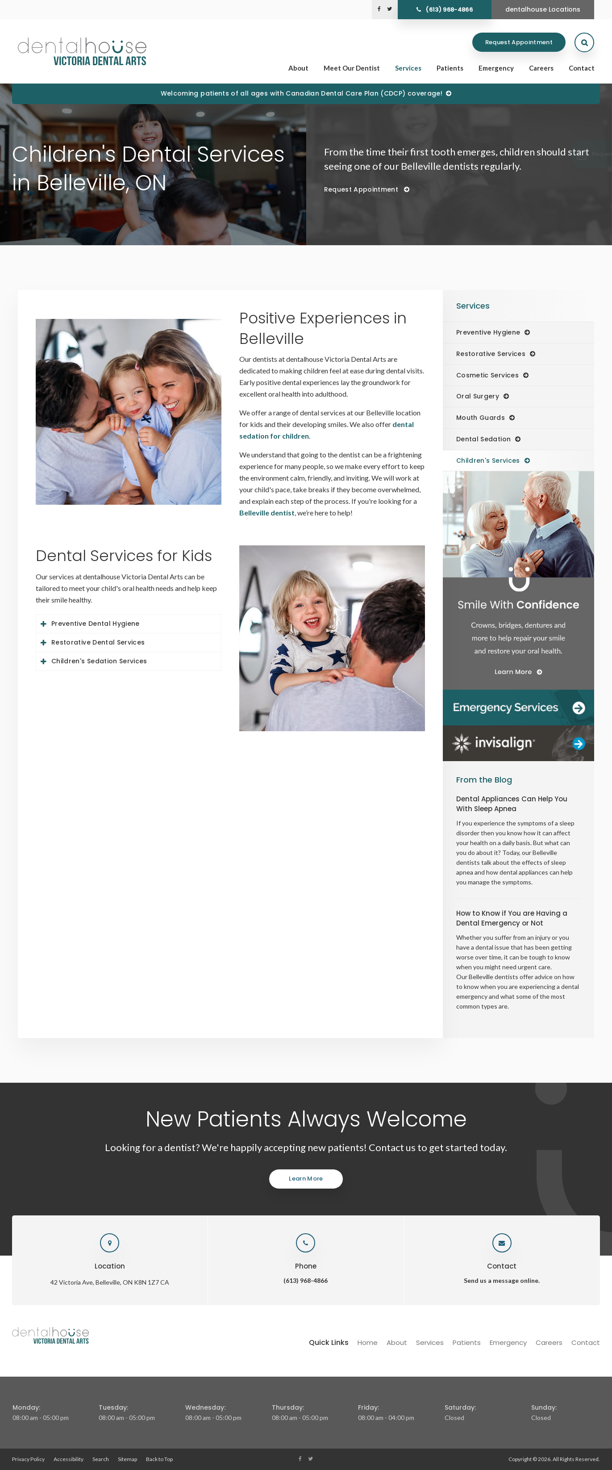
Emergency (496, 68)
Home (368, 1342)
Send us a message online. (502, 1280)
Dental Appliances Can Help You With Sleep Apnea (511, 803)
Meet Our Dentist (352, 68)
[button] (564, 153)
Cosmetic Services (487, 375)
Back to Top (159, 1459)
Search (100, 1459)
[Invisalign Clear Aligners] (518, 743)
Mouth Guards (480, 417)
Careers (541, 68)
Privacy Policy (28, 1459)
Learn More (306, 1178)
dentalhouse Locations (542, 9)
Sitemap (127, 1459)
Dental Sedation (483, 439)
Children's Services (488, 460)
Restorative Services (490, 353)
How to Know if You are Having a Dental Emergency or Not (511, 918)
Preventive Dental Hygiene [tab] (95, 623)
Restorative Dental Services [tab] (98, 642)
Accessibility (68, 1459)
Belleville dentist (267, 512)
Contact (582, 68)
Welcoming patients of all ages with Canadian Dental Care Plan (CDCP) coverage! (301, 93)
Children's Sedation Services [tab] (99, 661)
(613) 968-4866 (449, 9)
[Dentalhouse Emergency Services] (518, 707)
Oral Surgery (477, 396)
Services (408, 68)
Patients (450, 68)
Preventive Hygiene (488, 332)
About (298, 68)
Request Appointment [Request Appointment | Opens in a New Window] (519, 42)
